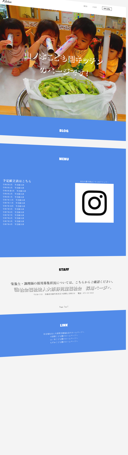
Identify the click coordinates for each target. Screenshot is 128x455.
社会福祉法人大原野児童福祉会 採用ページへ (60, 290)
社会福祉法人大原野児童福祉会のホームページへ (63, 333)
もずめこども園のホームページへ (63, 341)
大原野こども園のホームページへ (63, 336)
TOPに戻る (103, 23)
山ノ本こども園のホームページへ (63, 339)
